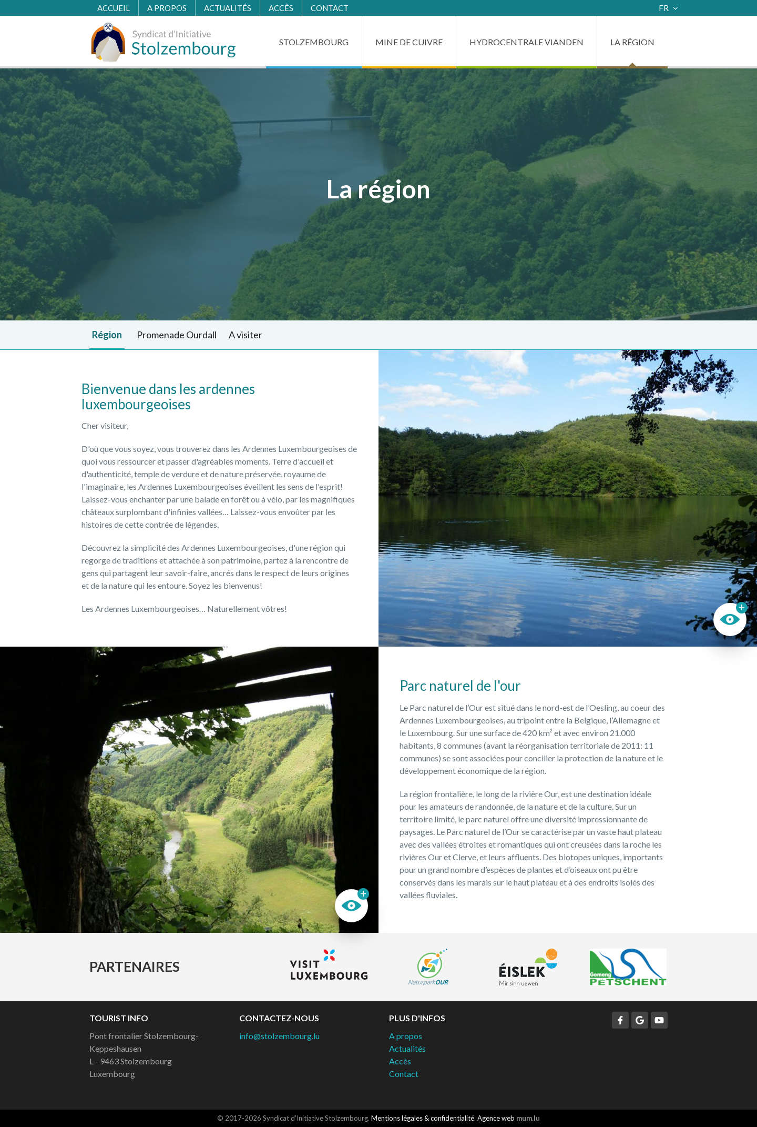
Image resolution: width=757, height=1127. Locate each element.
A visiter (245, 334)
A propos (167, 8)
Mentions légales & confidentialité (422, 1118)
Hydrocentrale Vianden (526, 42)
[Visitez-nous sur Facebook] (620, 1020)
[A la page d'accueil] (163, 42)
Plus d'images (567, 498)
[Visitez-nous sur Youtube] (659, 1020)
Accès (281, 8)
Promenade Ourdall (177, 334)
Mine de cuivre (409, 42)
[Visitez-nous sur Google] (639, 1020)
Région (107, 334)
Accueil (113, 8)
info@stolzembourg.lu (279, 1036)
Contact (330, 8)
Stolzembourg (314, 42)
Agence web (496, 1118)
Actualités (227, 8)
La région (632, 42)
